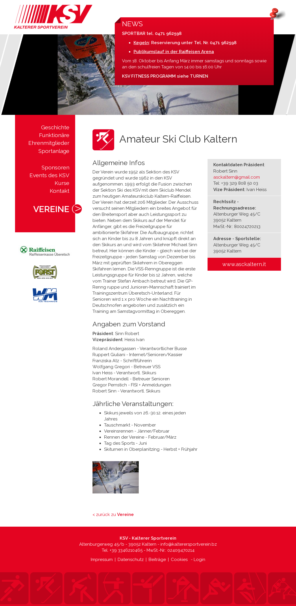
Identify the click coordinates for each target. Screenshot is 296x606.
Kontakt (59, 191)
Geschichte (55, 127)
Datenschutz (131, 559)
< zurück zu (113, 514)
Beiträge (157, 559)
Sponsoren (55, 167)
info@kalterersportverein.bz (188, 544)
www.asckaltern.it (244, 264)
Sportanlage (53, 151)
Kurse (62, 183)
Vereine (51, 209)
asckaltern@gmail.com (236, 177)
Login (199, 559)
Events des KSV (49, 175)
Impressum (102, 559)
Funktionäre (54, 135)
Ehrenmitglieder (48, 143)
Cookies (179, 559)
